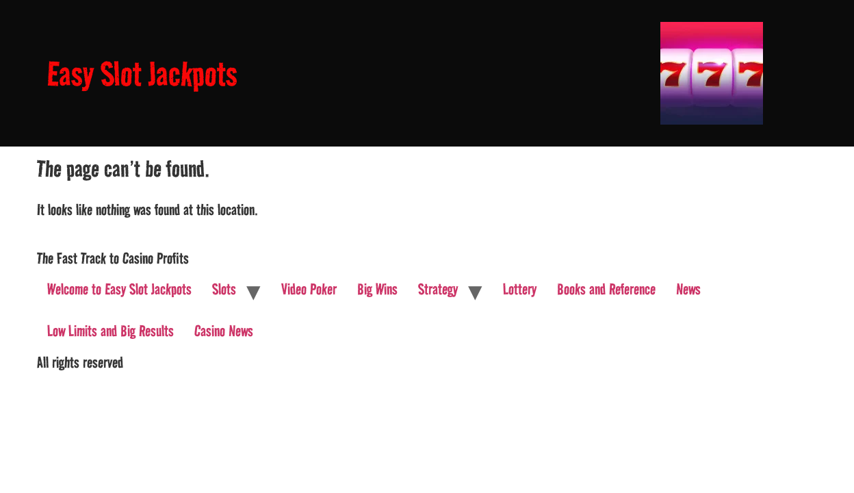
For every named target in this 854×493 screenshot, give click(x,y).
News (688, 289)
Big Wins (377, 289)
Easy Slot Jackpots (142, 73)
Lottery (519, 289)
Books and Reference (606, 289)
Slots (224, 289)
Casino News (223, 330)
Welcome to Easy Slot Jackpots (119, 289)
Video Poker (309, 289)
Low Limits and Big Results (110, 330)
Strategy (438, 289)
